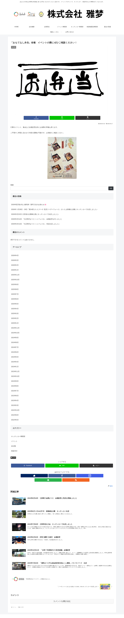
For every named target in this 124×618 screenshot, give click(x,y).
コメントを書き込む (62, 597)
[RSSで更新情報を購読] (70, 475)
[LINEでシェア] (62, 118)
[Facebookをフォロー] (58, 475)
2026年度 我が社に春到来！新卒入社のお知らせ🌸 (28, 204)
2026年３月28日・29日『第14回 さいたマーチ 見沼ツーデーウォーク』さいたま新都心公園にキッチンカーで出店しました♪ (54, 209)
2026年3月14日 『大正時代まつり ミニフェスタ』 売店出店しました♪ (35, 224)
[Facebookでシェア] (44, 118)
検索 (12, 185)
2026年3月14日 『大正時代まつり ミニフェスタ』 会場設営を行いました (36, 219)
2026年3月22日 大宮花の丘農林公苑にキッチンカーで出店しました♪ (35, 214)
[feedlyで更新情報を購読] (66, 475)
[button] (79, 118)
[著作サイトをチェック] (54, 475)
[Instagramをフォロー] (62, 475)
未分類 (13, 457)
